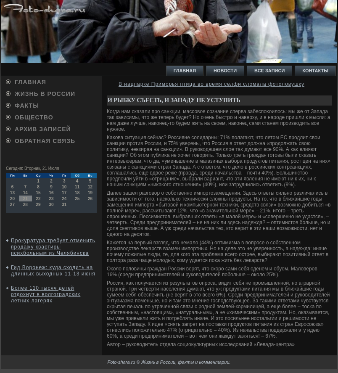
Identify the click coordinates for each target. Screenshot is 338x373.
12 (90, 187)
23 (51, 198)
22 (38, 198)
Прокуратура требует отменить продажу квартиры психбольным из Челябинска (53, 247)
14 (25, 192)
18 (77, 192)
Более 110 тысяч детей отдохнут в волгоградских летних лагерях (45, 294)
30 (51, 204)
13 (12, 192)
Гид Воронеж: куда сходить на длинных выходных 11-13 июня (53, 271)
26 (90, 198)
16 (51, 192)
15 (38, 192)
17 (64, 192)
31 (64, 204)
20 (12, 198)
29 (38, 204)
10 (64, 187)
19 (90, 192)
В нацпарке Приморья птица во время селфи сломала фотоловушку (211, 84)
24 (64, 198)
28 (25, 204)
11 (77, 187)
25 (77, 198)
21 (25, 198)
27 (12, 204)
